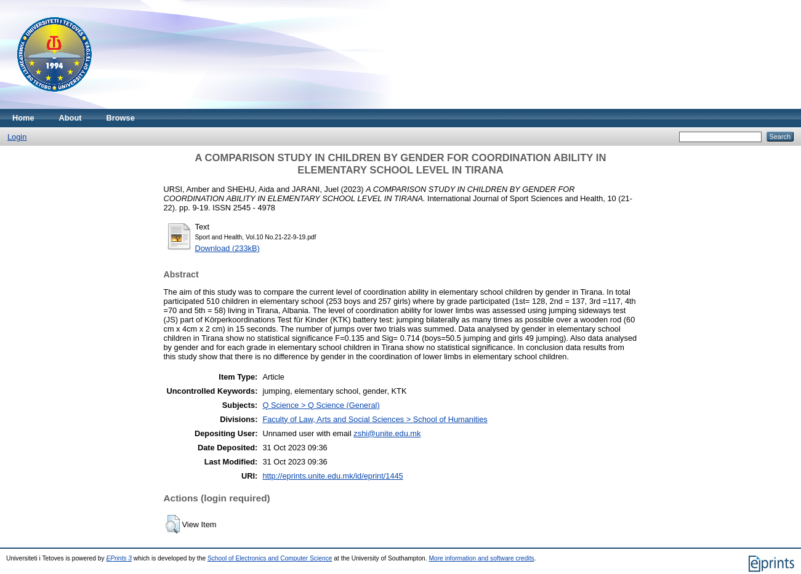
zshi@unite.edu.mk (387, 433)
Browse (121, 117)
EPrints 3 (119, 558)
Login (16, 137)
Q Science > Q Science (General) (320, 405)
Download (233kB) (227, 248)
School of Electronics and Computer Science (269, 558)
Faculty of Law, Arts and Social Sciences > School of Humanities (374, 419)
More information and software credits (481, 558)
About (70, 117)
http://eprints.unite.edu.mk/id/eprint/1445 (332, 475)
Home (23, 117)
